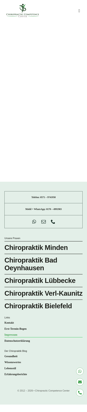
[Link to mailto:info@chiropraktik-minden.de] (79, 382)
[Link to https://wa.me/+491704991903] (79, 371)
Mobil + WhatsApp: (35, 209)
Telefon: (35, 197)
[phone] (53, 221)
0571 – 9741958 (48, 197)
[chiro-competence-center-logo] (22, 5)
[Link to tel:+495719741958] (79, 392)
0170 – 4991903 (54, 209)
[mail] (44, 221)
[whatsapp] (34, 221)
